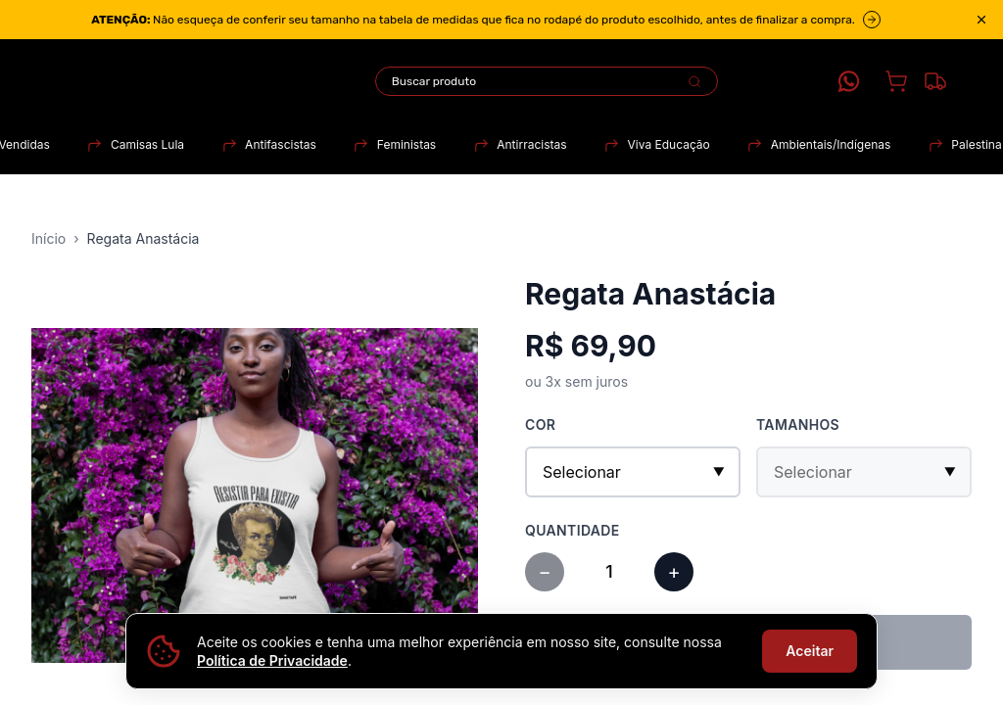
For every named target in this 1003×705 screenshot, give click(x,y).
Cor (540, 424)
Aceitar (810, 650)
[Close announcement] (981, 19)
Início (48, 238)
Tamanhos (797, 424)
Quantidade (572, 530)
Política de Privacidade (272, 660)
